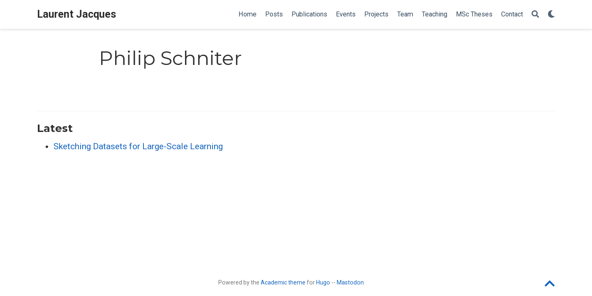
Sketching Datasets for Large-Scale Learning (138, 146)
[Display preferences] (551, 14)
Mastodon (350, 282)
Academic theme (283, 282)
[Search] (535, 14)
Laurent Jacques (76, 14)
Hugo (323, 282)
